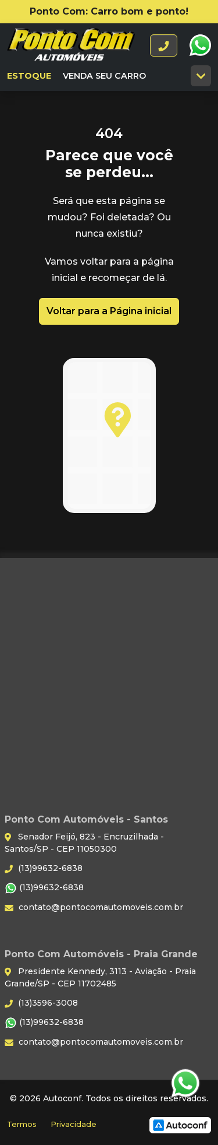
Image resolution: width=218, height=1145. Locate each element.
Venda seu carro (104, 76)
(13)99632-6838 (44, 868)
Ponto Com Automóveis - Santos (71, 45)
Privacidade (74, 1124)
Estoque (29, 76)
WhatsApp (200, 45)
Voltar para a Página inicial (109, 311)
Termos (22, 1124)
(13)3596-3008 (41, 1003)
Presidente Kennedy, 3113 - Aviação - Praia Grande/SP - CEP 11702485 (100, 977)
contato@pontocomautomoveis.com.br (94, 907)
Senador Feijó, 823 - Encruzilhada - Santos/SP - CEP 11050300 (84, 842)
